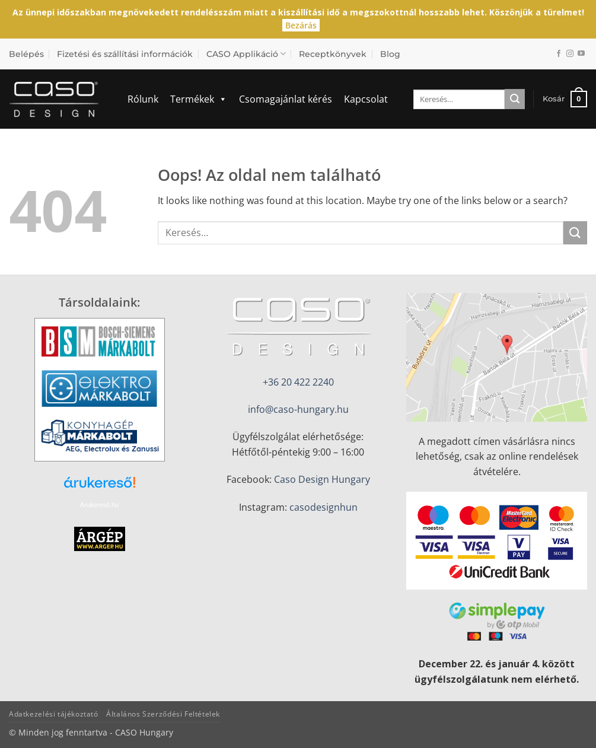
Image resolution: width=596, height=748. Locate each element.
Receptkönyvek (332, 54)
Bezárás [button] (301, 25)
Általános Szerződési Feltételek (163, 714)
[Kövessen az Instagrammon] (569, 54)
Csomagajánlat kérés (285, 99)
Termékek (198, 99)
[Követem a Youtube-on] (581, 54)
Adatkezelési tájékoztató (53, 714)
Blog (390, 54)
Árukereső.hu (99, 504)
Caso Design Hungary (322, 479)
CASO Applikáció (246, 53)
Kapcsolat (366, 99)
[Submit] (515, 99)
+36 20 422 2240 (298, 382)
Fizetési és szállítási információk (125, 54)
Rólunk (143, 99)
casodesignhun (323, 507)
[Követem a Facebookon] (558, 54)
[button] (565, 99)
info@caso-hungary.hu (298, 409)
